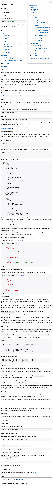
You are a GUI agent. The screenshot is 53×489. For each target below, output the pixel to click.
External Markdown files (40, 35)
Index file (6, 41)
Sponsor (4, 66)
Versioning (37, 15)
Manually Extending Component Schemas (14, 44)
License (33, 56)
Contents (33, 10)
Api (11, 96)
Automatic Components (40, 22)
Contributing (34, 55)
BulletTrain (5, 96)
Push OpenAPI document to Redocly (13, 60)
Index (2, 0)
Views (36, 17)
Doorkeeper (43, 77)
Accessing (37, 14)
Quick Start (33, 7)
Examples (37, 37)
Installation (35, 9)
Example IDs (39, 38)
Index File (37, 20)
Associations (39, 40)
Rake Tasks (35, 43)
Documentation (36, 19)
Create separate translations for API (12, 61)
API (33, 12)
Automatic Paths (38, 33)
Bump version (38, 45)
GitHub (34, 469)
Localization (37, 42)
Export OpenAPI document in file (42, 46)
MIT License (20, 477)
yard (31, 486)
